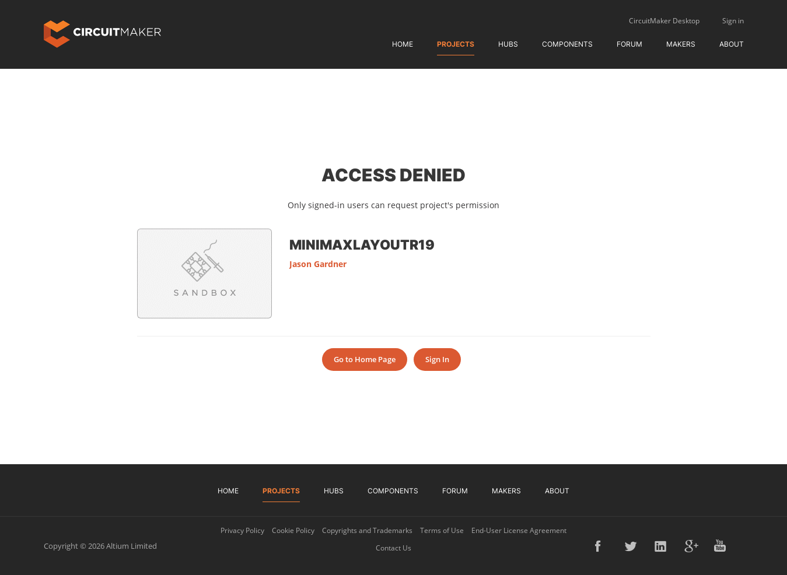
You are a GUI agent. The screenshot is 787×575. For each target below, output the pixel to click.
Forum (629, 44)
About (731, 44)
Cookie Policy (293, 530)
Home (402, 44)
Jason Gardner (318, 263)
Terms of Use (442, 530)
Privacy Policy (242, 530)
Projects (455, 44)
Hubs (508, 44)
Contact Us (393, 548)
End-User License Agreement (518, 530)
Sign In (437, 359)
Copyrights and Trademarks (367, 530)
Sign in (733, 21)
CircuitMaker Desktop (664, 21)
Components (567, 44)
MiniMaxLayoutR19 (362, 244)
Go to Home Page (365, 359)
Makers (680, 44)
